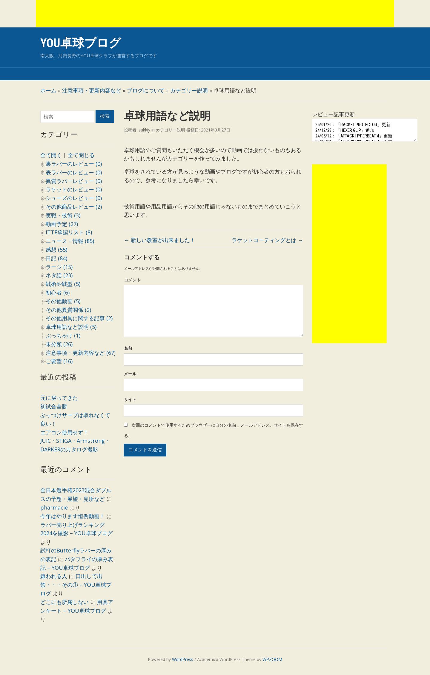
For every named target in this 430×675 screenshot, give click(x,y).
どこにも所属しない (64, 602)
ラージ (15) (59, 266)
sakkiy (144, 130)
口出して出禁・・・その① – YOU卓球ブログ (75, 584)
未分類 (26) (59, 344)
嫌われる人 (53, 576)
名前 (128, 348)
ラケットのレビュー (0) (74, 189)
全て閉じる (81, 155)
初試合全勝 (53, 406)
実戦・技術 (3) (63, 215)
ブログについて (146, 90)
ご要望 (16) (59, 361)
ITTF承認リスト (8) (69, 232)
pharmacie (54, 507)
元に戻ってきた (59, 397)
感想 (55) (56, 249)
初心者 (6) (58, 292)
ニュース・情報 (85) (70, 240)
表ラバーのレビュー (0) (74, 172)
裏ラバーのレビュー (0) (74, 163)
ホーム (48, 90)
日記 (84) (56, 258)
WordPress (182, 659)
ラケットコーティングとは (267, 240)
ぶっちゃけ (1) (63, 335)
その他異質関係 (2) (68, 309)
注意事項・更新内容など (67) (81, 352)
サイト (130, 399)
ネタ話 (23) (59, 275)
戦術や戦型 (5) (63, 283)
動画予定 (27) (62, 223)
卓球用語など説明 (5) (71, 326)
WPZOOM (272, 659)
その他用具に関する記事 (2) (79, 318)
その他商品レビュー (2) (74, 206)
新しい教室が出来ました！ (159, 240)
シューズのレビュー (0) (74, 198)
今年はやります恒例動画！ (72, 516)
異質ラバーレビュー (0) (74, 181)
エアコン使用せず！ (64, 432)
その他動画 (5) (63, 301)
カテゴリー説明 (189, 90)
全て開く (51, 155)
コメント (132, 280)
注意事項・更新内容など (91, 90)
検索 (105, 116)
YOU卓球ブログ (80, 43)
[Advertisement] (215, 13)
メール (130, 374)
